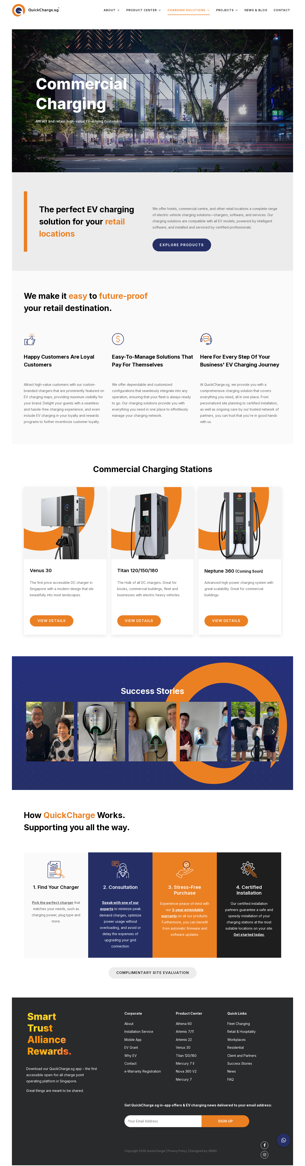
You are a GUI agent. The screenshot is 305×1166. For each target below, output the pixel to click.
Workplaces (236, 1040)
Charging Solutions (189, 10)
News (231, 1072)
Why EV (130, 1056)
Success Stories (240, 1064)
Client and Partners (242, 1056)
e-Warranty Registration (142, 1072)
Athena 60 (184, 1024)
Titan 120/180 (186, 1056)
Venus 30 (183, 1048)
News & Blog (255, 10)
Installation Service (139, 1032)
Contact (282, 10)
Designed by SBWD (203, 1152)
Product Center (143, 10)
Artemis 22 (184, 1040)
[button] (32, 732)
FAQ (230, 1080)
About (112, 10)
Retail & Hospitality (241, 1032)
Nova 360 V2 (186, 1072)
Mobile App (133, 1040)
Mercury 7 (184, 1080)
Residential (235, 1048)
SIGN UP (225, 1122)
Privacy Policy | (178, 1152)
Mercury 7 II (185, 1064)
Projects (227, 10)
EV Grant (131, 1048)
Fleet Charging (238, 1024)
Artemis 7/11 (185, 1032)
